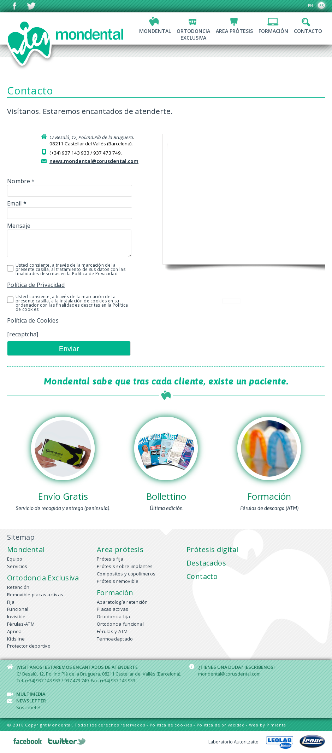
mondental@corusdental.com (229, 674)
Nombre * (60, 186)
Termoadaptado (115, 639)
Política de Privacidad (36, 285)
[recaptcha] (22, 334)
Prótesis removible (118, 581)
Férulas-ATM (21, 624)
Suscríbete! (28, 707)
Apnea (14, 631)
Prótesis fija (110, 559)
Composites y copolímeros (126, 573)
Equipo (15, 559)
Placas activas (113, 609)
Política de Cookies (33, 320)
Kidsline (16, 639)
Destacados (206, 563)
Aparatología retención (122, 602)
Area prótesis (234, 31)
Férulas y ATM (112, 631)
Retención (18, 587)
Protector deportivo (29, 646)
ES (321, 5)
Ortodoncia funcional (120, 624)
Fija (10, 602)
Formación (273, 31)
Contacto (308, 31)
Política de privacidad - (223, 725)
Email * (60, 208)
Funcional (17, 609)
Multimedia (30, 694)
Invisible (16, 616)
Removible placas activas (35, 594)
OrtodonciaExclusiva (193, 34)
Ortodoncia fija (113, 616)
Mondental (155, 31)
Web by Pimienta (267, 725)
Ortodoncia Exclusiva (43, 578)
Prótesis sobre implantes (125, 566)
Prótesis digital (212, 549)
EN (310, 5)
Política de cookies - (173, 725)
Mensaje (60, 241)
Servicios (17, 566)
